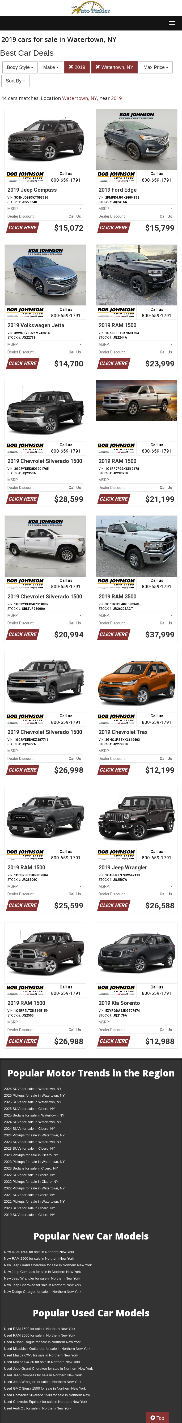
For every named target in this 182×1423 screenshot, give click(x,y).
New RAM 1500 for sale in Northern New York (39, 1252)
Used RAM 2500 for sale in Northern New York (39, 1335)
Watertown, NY (114, 67)
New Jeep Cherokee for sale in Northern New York (42, 1285)
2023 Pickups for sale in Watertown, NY (34, 1162)
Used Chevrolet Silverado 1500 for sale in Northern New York (47, 1396)
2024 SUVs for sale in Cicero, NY (29, 1129)
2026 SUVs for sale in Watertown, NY (32, 1089)
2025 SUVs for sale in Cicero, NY (29, 1109)
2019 (77, 67)
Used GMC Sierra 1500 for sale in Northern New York (45, 1388)
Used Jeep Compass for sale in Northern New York (43, 1375)
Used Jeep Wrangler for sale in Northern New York (42, 1382)
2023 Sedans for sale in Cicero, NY (31, 1168)
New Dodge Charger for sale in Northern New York (42, 1292)
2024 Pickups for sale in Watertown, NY (34, 1135)
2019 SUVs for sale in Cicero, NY (29, 1215)
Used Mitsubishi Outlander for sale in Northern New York (47, 1349)
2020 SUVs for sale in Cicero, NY (29, 1208)
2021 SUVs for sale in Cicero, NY (29, 1195)
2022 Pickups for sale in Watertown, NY (34, 1188)
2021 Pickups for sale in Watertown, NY (34, 1201)
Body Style (20, 67)
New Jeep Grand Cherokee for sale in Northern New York (48, 1265)
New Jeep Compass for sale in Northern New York (42, 1272)
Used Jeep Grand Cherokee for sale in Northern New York (48, 1369)
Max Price (155, 67)
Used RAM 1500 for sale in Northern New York (39, 1329)
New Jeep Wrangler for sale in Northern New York (42, 1278)
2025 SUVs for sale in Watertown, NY (32, 1102)
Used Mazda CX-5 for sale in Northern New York (41, 1355)
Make (50, 67)
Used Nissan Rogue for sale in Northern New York (42, 1342)
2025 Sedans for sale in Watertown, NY (34, 1115)
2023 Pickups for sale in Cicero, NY (31, 1155)
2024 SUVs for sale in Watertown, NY (32, 1122)
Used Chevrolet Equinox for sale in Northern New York (45, 1402)
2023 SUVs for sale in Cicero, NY (29, 1148)
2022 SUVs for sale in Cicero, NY (29, 1175)
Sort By (15, 81)
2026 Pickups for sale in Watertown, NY (34, 1095)
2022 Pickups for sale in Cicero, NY (31, 1182)
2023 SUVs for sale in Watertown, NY (32, 1142)
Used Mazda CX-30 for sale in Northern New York (42, 1362)
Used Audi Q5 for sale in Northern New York (37, 1408)
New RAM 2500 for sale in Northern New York (39, 1258)
